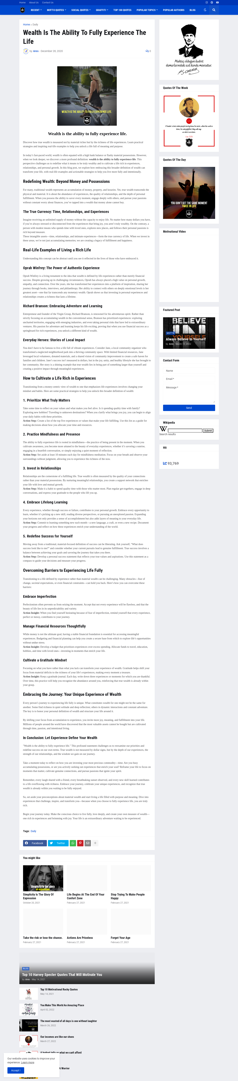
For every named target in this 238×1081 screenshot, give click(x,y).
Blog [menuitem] (192, 10)
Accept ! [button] (15, 1070)
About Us (33, 2)
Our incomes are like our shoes (57, 1036)
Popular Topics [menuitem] (146, 10)
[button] (205, 10)
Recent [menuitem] (35, 10)
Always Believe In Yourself (186, 339)
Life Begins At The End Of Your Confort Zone (85, 896)
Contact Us (47, 2)
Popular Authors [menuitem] (173, 10)
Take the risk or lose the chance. (43, 938)
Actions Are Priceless (80, 938)
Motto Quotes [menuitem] (55, 10)
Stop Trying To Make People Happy (128, 896)
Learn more (27, 1062)
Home (22, 2)
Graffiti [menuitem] (101, 10)
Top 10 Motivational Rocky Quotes (59, 989)
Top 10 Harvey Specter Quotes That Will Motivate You (62, 974)
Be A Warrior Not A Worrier (55, 1068)
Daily (35, 24)
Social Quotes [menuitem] (80, 10)
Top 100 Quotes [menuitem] (122, 10)
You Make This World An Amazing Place (62, 1005)
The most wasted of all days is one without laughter (68, 1021)
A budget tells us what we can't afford (60, 1052)
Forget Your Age (120, 938)
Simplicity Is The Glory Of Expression (38, 896)
